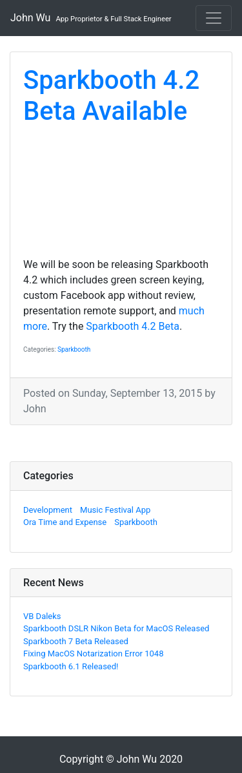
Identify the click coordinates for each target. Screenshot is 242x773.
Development (47, 510)
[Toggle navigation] (214, 18)
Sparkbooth (73, 349)
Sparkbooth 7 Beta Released (75, 641)
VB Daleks (42, 616)
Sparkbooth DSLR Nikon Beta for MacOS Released (116, 628)
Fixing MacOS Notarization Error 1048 (93, 653)
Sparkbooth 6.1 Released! (70, 666)
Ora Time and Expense (64, 522)
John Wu (91, 18)
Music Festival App (115, 510)
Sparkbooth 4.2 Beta (132, 326)
